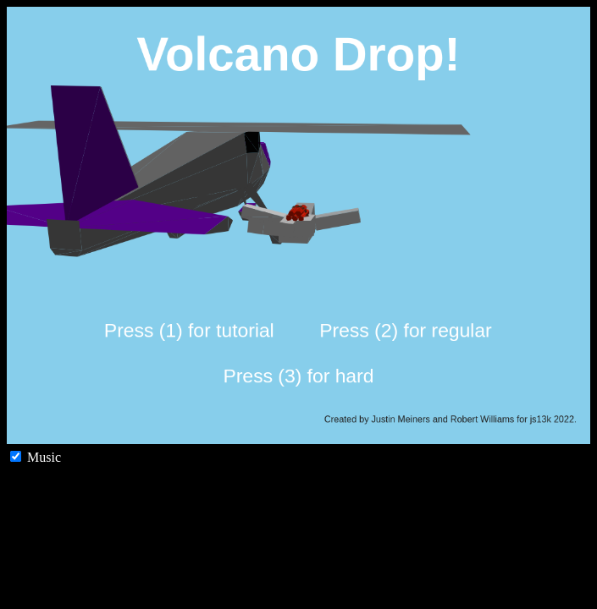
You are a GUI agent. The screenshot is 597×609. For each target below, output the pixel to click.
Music (35, 457)
